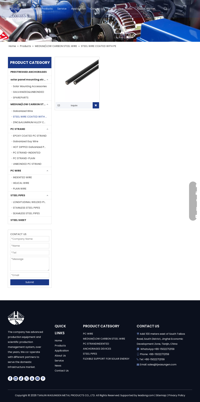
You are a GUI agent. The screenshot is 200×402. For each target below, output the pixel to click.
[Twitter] (26, 378)
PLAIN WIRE (19, 188)
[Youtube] (32, 378)
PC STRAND (17, 129)
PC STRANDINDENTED (96, 344)
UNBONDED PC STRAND (27, 164)
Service (62, 8)
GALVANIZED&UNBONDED (28, 92)
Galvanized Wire (23, 111)
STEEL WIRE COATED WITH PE (30, 116)
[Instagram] (37, 378)
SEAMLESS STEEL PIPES (26, 213)
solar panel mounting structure (30, 79)
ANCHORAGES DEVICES (97, 349)
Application (78, 8)
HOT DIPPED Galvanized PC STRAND (32, 147)
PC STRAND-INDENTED (26, 152)
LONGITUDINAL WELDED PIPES (31, 202)
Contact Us (97, 8)
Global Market (146, 8)
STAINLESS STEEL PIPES (26, 208)
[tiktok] (21, 378)
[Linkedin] (15, 378)
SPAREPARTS (20, 97)
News (129, 8)
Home (33, 8)
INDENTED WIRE (22, 177)
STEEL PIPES (17, 195)
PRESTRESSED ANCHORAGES (28, 72)
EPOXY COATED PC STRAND (30, 136)
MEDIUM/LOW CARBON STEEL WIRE (30, 104)
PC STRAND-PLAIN (24, 158)
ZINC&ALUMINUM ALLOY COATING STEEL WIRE (32, 122)
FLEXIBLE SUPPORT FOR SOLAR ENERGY (106, 359)
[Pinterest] (43, 378)
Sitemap (161, 395)
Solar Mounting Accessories (30, 86)
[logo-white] (16, 318)
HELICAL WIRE (21, 183)
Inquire (67, 105)
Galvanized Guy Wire (25, 141)
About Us (115, 8)
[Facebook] (10, 378)
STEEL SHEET (18, 220)
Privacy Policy (176, 395)
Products (47, 8)
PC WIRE (15, 170)
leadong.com (146, 395)
